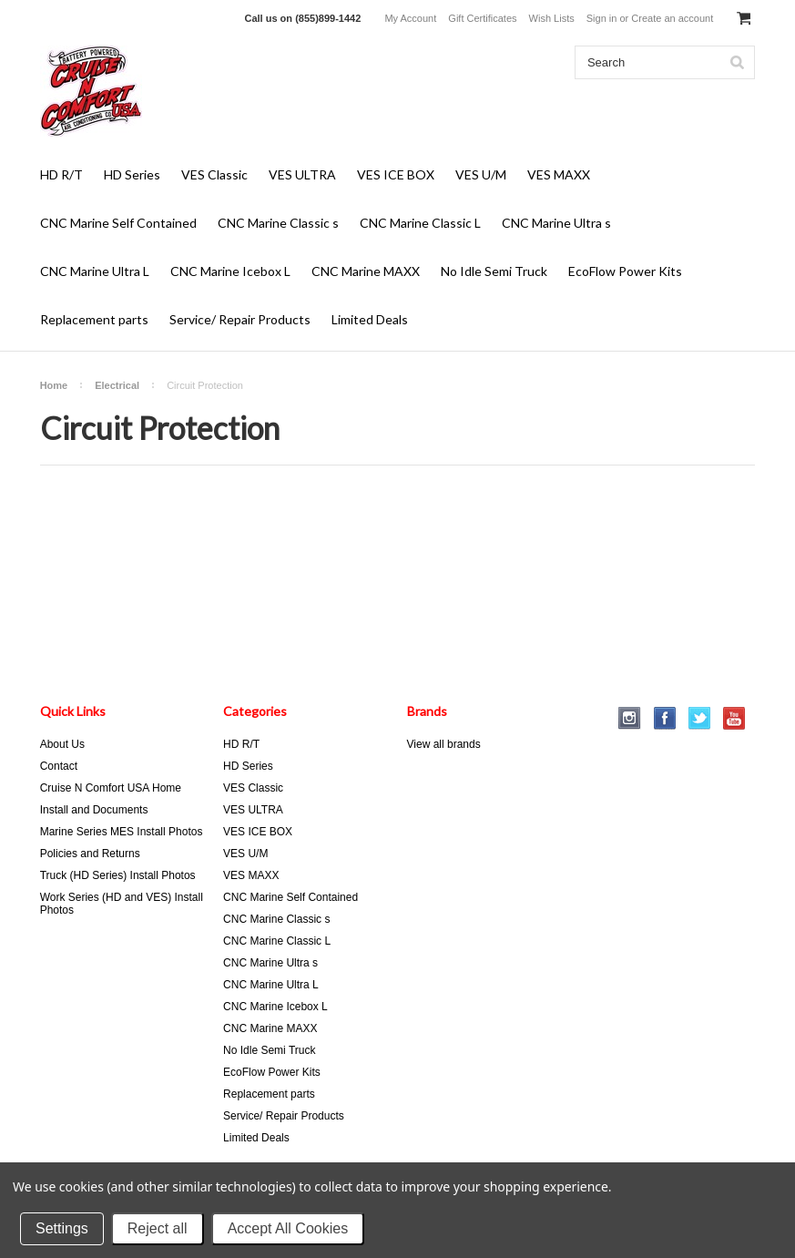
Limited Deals (369, 319)
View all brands (444, 744)
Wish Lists (552, 18)
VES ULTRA (302, 174)
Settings (62, 1228)
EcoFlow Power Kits (625, 271)
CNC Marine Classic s (278, 222)
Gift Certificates (482, 18)
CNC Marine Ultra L (94, 271)
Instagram (629, 718)
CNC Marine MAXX (365, 271)
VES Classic (214, 174)
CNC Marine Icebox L (230, 271)
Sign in (601, 18)
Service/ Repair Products (240, 319)
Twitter (699, 718)
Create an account (672, 18)
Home (54, 385)
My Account (410, 18)
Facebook (665, 718)
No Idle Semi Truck (494, 271)
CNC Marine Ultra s (556, 222)
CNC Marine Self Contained (118, 222)
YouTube (734, 718)
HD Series (132, 174)
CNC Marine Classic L (420, 222)
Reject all (157, 1228)
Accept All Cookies (288, 1228)
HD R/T (61, 174)
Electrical (117, 385)
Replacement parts (94, 319)
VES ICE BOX (395, 174)
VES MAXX (558, 174)
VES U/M (480, 174)
